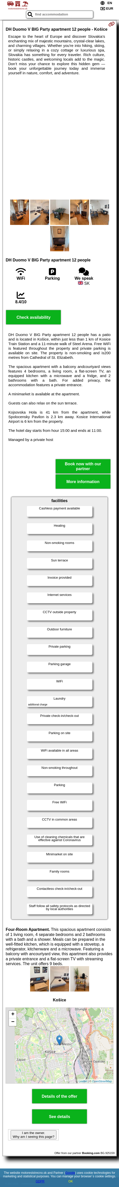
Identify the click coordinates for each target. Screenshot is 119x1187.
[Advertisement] (59, 137)
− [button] (12, 1022)
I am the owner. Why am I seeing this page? (33, 1135)
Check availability (33, 317)
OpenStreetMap (102, 1081)
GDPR (40, 1181)
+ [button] (12, 1014)
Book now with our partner (83, 466)
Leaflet (83, 1081)
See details (59, 1116)
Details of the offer (59, 1096)
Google (70, 1173)
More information (83, 482)
